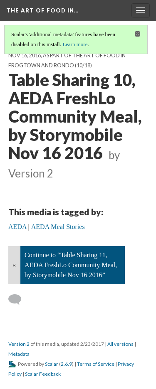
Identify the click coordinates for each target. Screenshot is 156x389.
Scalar (51, 364)
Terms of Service (95, 364)
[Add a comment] (18, 299)
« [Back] (14, 264)
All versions (120, 344)
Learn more (74, 44)
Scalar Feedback (43, 374)
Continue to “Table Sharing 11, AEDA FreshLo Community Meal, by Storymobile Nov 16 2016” (71, 264)
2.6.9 (66, 364)
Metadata (19, 354)
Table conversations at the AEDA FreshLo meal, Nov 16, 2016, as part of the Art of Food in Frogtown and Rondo (75, 55)
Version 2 (19, 344)
